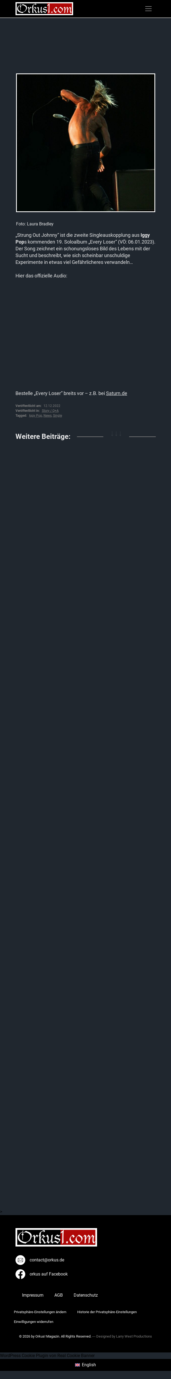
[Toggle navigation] (148, 9)
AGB (58, 1295)
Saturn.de (116, 393)
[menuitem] (85, 1365)
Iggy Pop (35, 415)
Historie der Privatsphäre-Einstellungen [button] (107, 1312)
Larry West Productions (134, 1336)
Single (57, 415)
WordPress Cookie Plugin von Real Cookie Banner (47, 1355)
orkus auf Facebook (41, 1274)
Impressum (32, 1295)
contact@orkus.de (39, 1260)
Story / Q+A (50, 411)
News (47, 415)
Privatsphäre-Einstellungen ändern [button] (40, 1312)
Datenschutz (86, 1295)
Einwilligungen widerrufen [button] (33, 1322)
